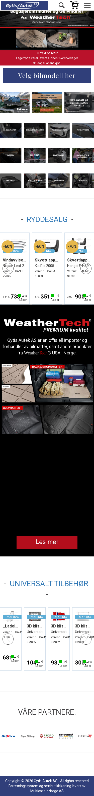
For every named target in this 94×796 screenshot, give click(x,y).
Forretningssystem (23, 786)
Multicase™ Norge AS (47, 791)
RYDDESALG (47, 219)
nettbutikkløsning (57, 786)
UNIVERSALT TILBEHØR (49, 583)
